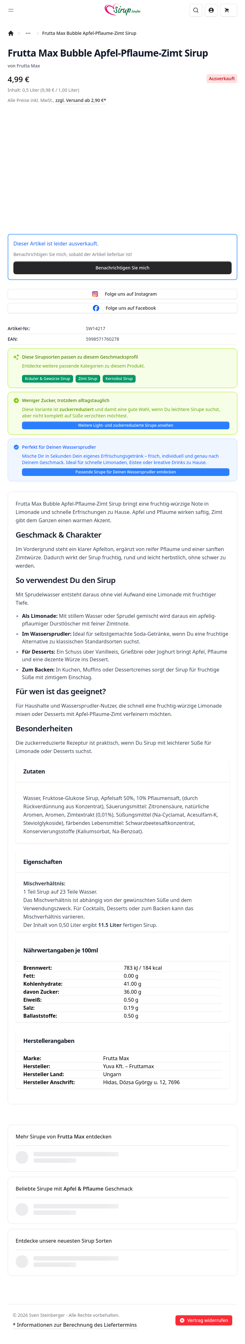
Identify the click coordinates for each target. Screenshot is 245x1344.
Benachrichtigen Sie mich (122, 268)
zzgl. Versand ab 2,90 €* (81, 100)
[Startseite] (11, 33)
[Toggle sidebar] (10, 10)
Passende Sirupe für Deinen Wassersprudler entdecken (125, 472)
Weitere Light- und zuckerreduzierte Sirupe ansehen (125, 425)
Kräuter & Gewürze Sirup (47, 378)
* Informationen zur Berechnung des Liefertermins (75, 1324)
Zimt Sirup (87, 378)
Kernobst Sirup (119, 378)
